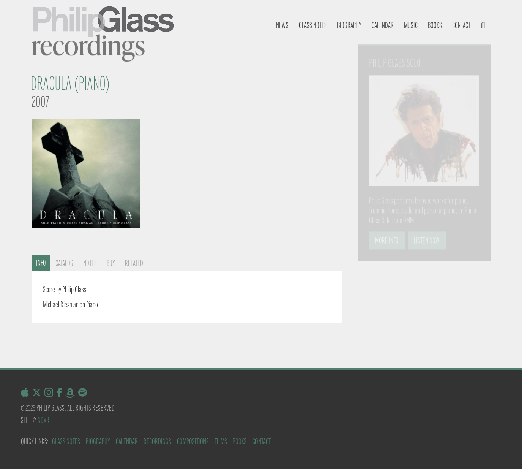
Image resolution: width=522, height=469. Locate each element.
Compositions (193, 441)
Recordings (157, 441)
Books (435, 25)
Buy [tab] (111, 263)
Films (220, 441)
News (282, 25)
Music (411, 25)
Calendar (383, 25)
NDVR (43, 420)
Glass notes (313, 25)
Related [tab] (134, 263)
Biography (349, 25)
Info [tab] (41, 263)
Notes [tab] (90, 263)
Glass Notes (66, 441)
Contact (461, 25)
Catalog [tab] (64, 263)
